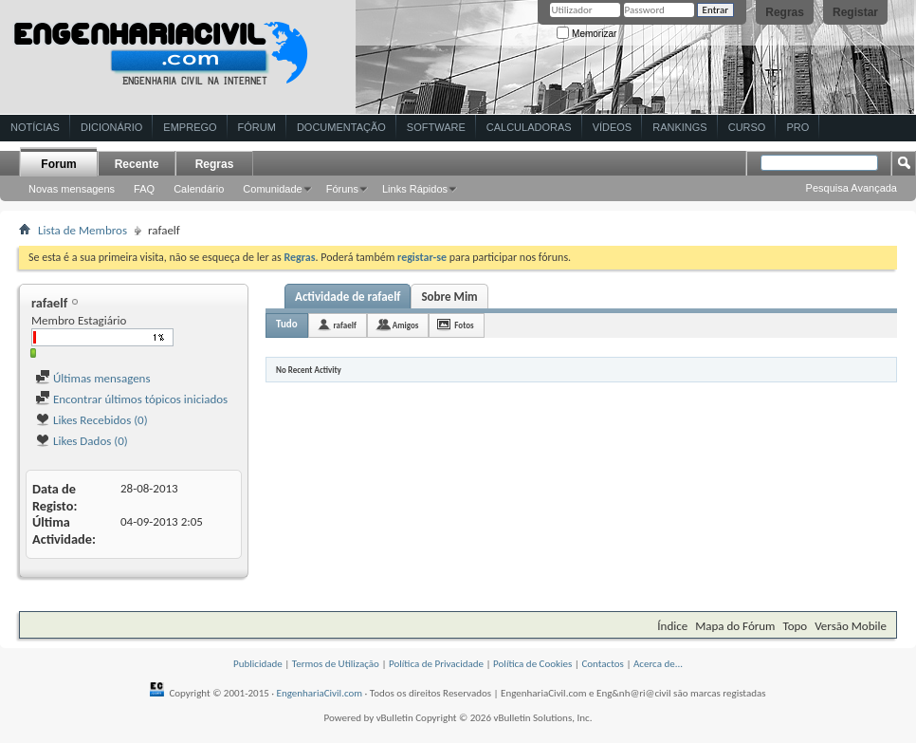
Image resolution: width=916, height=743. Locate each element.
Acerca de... (658, 664)
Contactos (602, 664)
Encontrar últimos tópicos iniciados (131, 399)
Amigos (406, 325)
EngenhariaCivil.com (320, 693)
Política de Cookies (532, 664)
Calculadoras (529, 127)
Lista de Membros (82, 230)
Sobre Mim (449, 296)
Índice (672, 626)
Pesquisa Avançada (851, 188)
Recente (137, 164)
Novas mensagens (71, 189)
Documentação (341, 127)
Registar (855, 12)
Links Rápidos (415, 189)
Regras (784, 12)
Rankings (679, 127)
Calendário (199, 189)
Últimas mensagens (93, 378)
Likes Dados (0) (81, 441)
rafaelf (345, 325)
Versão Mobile (851, 626)
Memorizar (586, 33)
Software (436, 127)
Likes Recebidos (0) (91, 420)
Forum (58, 164)
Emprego (189, 127)
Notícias (35, 127)
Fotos (463, 325)
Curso (747, 127)
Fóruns (342, 189)
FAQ (144, 189)
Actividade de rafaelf (347, 296)
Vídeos (612, 127)
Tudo (287, 324)
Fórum (257, 127)
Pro (797, 127)
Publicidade (258, 664)
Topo (794, 626)
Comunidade (272, 189)
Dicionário (111, 127)
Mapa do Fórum (735, 626)
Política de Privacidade (436, 664)
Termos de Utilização (335, 664)
